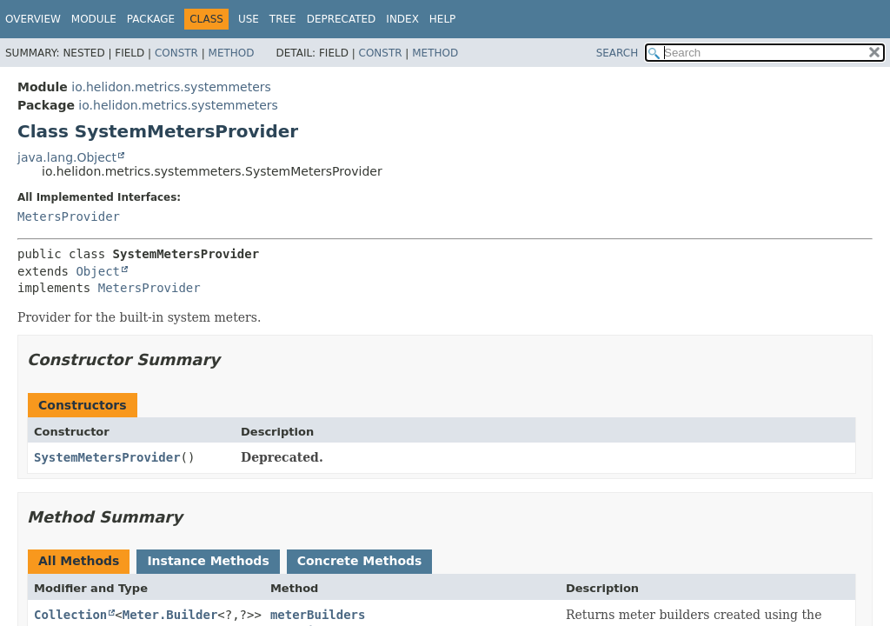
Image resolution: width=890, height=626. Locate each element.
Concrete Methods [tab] (359, 561)
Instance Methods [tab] (208, 561)
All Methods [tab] (78, 561)
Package (151, 19)
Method (232, 53)
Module (93, 19)
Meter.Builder (170, 615)
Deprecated (341, 19)
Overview (33, 19)
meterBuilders (318, 615)
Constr (176, 53)
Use (248, 19)
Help (442, 19)
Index (402, 19)
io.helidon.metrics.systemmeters (171, 87)
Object (98, 271)
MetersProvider (68, 216)
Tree (282, 19)
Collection (70, 615)
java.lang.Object (66, 157)
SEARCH (617, 53)
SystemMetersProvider (107, 457)
